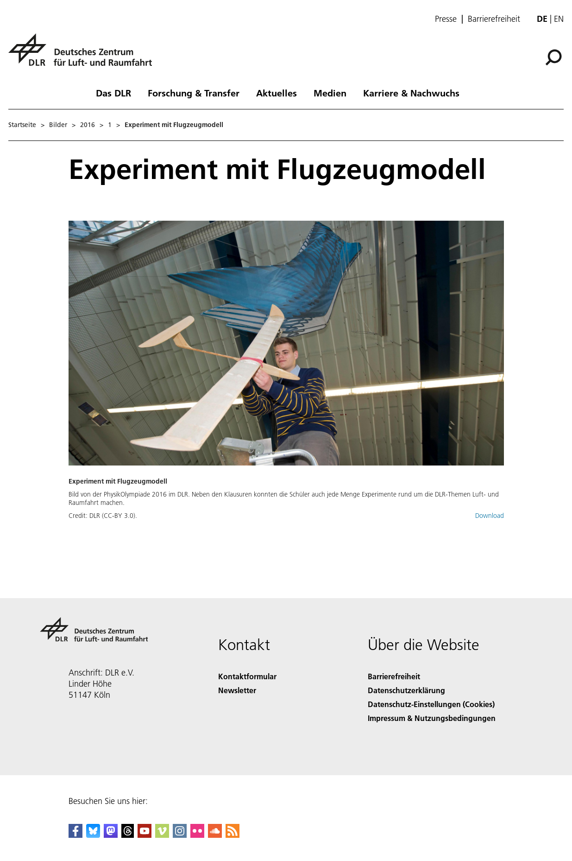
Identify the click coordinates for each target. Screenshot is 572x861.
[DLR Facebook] (75, 834)
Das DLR (113, 93)
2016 (87, 124)
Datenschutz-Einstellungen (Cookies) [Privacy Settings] (431, 704)
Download (489, 515)
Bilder (58, 124)
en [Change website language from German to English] (559, 18)
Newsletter (237, 690)
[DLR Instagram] (180, 834)
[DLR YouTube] (144, 834)
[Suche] (553, 57)
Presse (446, 19)
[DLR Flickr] (197, 834)
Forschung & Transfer (193, 93)
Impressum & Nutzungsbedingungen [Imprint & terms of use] (432, 718)
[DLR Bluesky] (93, 834)
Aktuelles (276, 93)
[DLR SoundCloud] (215, 834)
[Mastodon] (111, 834)
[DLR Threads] (127, 834)
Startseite (22, 124)
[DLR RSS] (232, 834)
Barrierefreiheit (494, 19)
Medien (330, 93)
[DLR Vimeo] (162, 834)
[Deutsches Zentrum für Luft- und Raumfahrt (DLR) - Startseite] (83, 55)
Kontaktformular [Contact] (247, 676)
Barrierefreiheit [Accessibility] (394, 676)
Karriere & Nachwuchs (411, 93)
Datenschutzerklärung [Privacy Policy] (406, 690)
